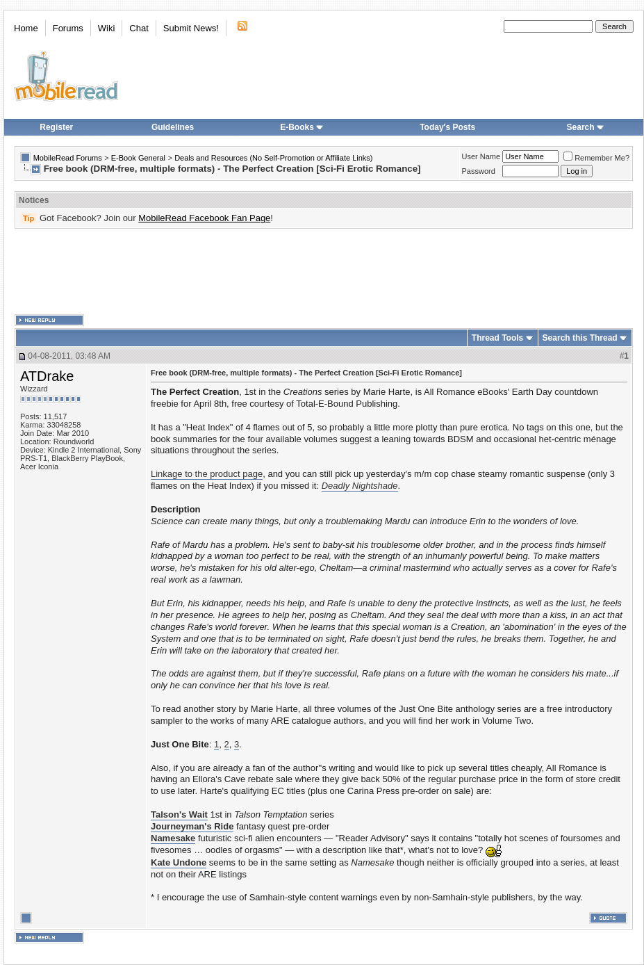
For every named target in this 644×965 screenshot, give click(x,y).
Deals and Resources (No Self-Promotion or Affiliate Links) (273, 158)
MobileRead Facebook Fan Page (204, 218)
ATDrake (47, 376)
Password (478, 171)
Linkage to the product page (207, 474)
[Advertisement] (324, 272)
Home (26, 28)
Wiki (106, 28)
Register (56, 127)
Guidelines (172, 127)
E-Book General (138, 158)
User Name (481, 156)
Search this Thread (580, 338)
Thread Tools (497, 338)
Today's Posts (447, 127)
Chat (138, 28)
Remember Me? (596, 158)
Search (585, 127)
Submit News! (191, 28)
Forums (68, 28)
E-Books (302, 127)
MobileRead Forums (67, 158)
